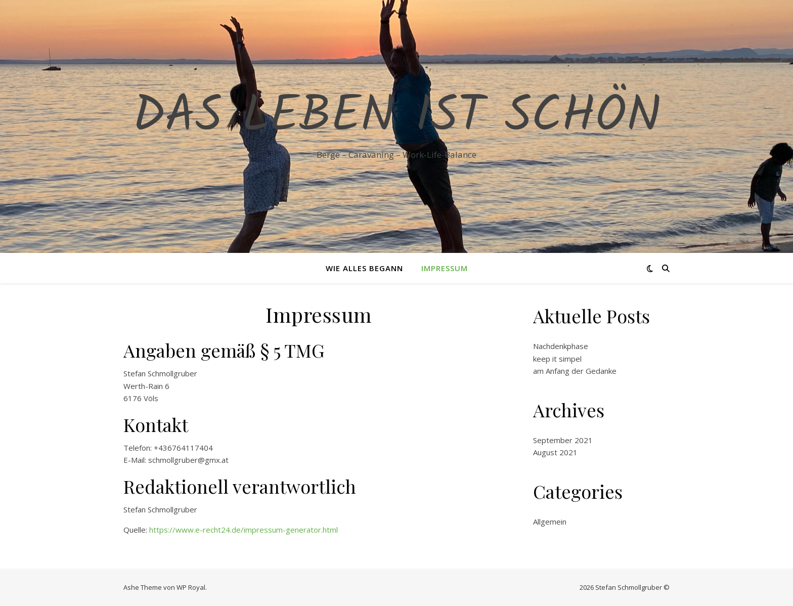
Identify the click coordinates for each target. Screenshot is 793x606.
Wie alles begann (364, 268)
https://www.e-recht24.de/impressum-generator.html (243, 530)
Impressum (444, 268)
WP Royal (191, 587)
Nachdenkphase (560, 346)
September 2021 (563, 440)
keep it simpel (557, 359)
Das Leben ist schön (397, 117)
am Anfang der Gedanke (574, 371)
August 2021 (555, 452)
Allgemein (549, 521)
